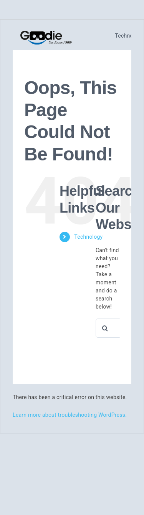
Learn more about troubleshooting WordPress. (70, 415)
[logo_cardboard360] (46, 33)
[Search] (105, 328)
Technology (88, 237)
